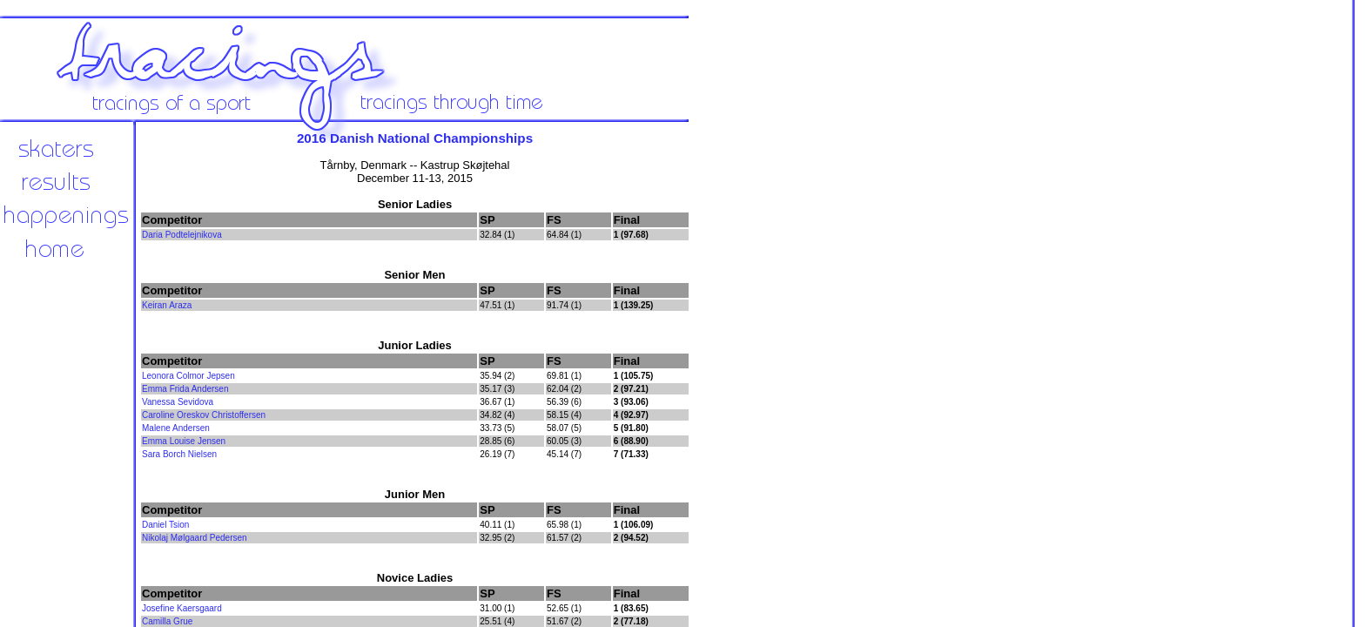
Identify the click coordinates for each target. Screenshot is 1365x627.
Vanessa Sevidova (177, 402)
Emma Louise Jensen (183, 441)
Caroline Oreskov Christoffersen (204, 415)
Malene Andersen (176, 428)
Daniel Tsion (165, 524)
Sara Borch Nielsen (179, 454)
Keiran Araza (167, 305)
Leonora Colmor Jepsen (188, 376)
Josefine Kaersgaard (182, 608)
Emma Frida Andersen (185, 389)
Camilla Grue (167, 621)
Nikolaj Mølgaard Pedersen (194, 538)
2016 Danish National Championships (415, 138)
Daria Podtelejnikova (182, 234)
